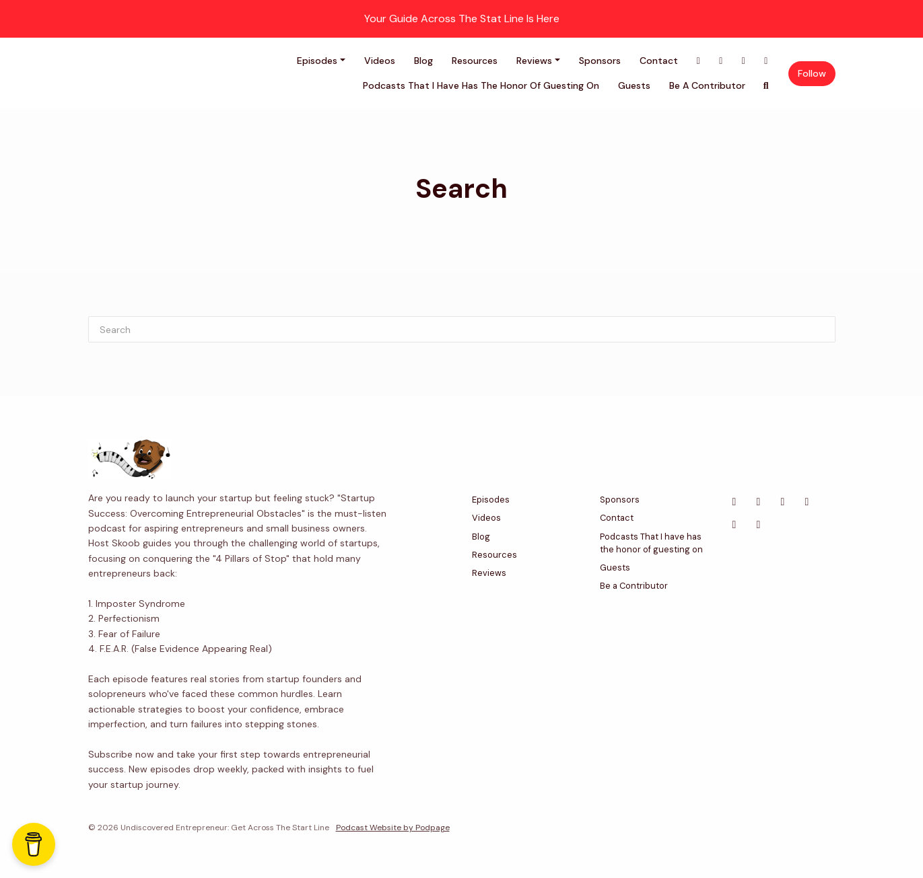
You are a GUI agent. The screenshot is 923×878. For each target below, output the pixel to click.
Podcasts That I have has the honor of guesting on (481, 85)
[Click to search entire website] (766, 85)
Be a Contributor (707, 85)
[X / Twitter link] (721, 60)
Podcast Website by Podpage (393, 827)
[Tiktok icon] (758, 524)
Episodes (317, 60)
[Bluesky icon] (734, 524)
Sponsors (600, 60)
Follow (812, 73)
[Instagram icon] (807, 501)
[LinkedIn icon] (783, 501)
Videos (379, 60)
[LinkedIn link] (743, 60)
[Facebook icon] (734, 501)
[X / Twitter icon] (758, 501)
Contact (659, 60)
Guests (634, 85)
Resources (475, 60)
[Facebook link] (698, 60)
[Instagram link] (766, 60)
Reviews (534, 60)
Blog (423, 60)
